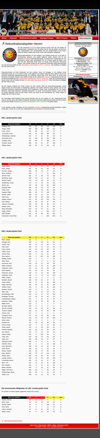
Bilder (50, 425)
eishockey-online (62, 425)
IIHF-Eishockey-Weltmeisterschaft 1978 (36, 80)
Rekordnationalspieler (83, 74)
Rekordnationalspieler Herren (13, 421)
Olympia (13, 38)
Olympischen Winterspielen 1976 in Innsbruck (36, 65)
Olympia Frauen (46, 38)
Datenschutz (42, 425)
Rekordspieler (85, 38)
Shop (54, 425)
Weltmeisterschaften (28, 38)
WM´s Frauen (61, 38)
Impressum (33, 425)
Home (4, 38)
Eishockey (33, 47)
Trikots (73, 38)
